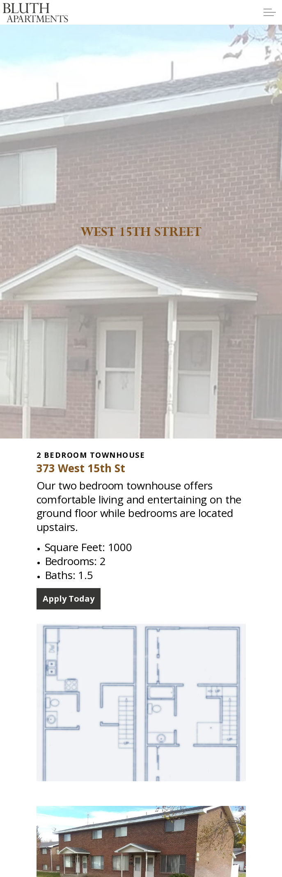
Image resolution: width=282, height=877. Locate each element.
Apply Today (68, 599)
